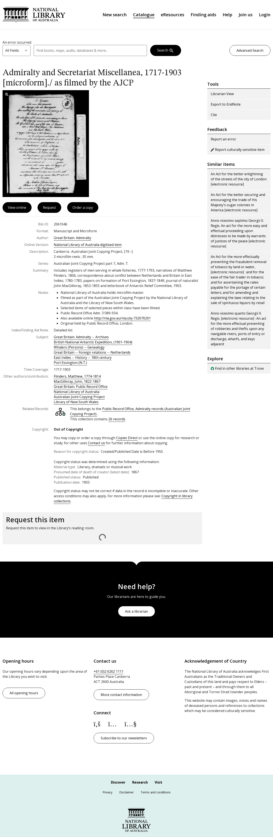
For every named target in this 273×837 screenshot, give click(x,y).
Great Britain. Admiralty (72, 237)
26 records (116, 419)
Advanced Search (250, 50)
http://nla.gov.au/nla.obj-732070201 (122, 318)
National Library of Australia (34, 14)
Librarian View (222, 93)
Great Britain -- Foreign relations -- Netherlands (92, 352)
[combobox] (90, 50)
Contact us (96, 443)
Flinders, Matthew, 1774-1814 (77, 376)
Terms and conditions (156, 792)
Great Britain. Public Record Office (80, 386)
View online (17, 207)
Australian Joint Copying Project (79, 396)
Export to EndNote (226, 104)
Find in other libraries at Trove (237, 368)
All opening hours (24, 693)
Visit (158, 782)
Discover (118, 782)
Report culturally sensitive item (237, 149)
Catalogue (143, 14)
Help (227, 14)
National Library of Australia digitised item (88, 244)
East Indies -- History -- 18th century (83, 357)
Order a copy (83, 207)
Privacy (107, 792)
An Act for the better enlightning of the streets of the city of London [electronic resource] (239, 179)
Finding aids (203, 14)
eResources (172, 14)
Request (49, 207)
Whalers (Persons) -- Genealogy (79, 347)
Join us (246, 14)
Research (140, 782)
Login (264, 14)
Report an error (223, 139)
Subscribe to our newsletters (124, 738)
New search (115, 14)
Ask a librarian (136, 611)
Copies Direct (127, 437)
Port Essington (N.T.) (70, 362)
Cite (214, 114)
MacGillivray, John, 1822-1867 (77, 381)
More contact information (121, 694)
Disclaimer (126, 792)
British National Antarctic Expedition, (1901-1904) (93, 342)
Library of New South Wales (76, 402)
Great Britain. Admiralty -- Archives (81, 337)
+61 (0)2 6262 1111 (108, 671)
